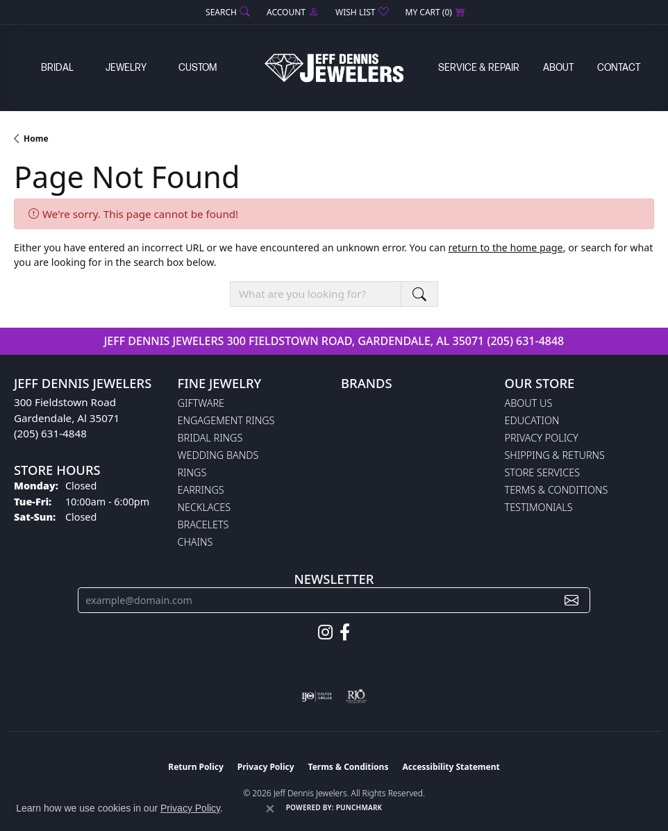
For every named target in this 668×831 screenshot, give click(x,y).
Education (532, 420)
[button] (226, 12)
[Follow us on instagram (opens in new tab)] (325, 632)
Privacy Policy (541, 437)
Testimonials (539, 507)
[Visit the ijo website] (317, 696)
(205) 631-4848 (525, 341)
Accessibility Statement (450, 767)
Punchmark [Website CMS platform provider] (359, 807)
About (558, 68)
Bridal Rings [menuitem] (210, 437)
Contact (618, 68)
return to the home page (505, 247)
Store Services (543, 472)
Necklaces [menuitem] (204, 507)
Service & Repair (478, 68)
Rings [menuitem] (192, 472)
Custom (197, 68)
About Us (529, 403)
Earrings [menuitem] (201, 489)
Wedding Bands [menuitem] (218, 455)
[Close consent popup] (270, 809)
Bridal (57, 68)
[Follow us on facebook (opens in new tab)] (345, 632)
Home (36, 138)
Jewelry (126, 68)
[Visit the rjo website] (356, 696)
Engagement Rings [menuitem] (226, 420)
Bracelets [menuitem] (203, 524)
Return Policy (196, 767)
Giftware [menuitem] (201, 403)
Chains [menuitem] (195, 541)
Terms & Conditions (556, 489)
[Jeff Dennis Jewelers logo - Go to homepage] (334, 67)
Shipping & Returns (555, 455)
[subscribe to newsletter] (571, 600)
